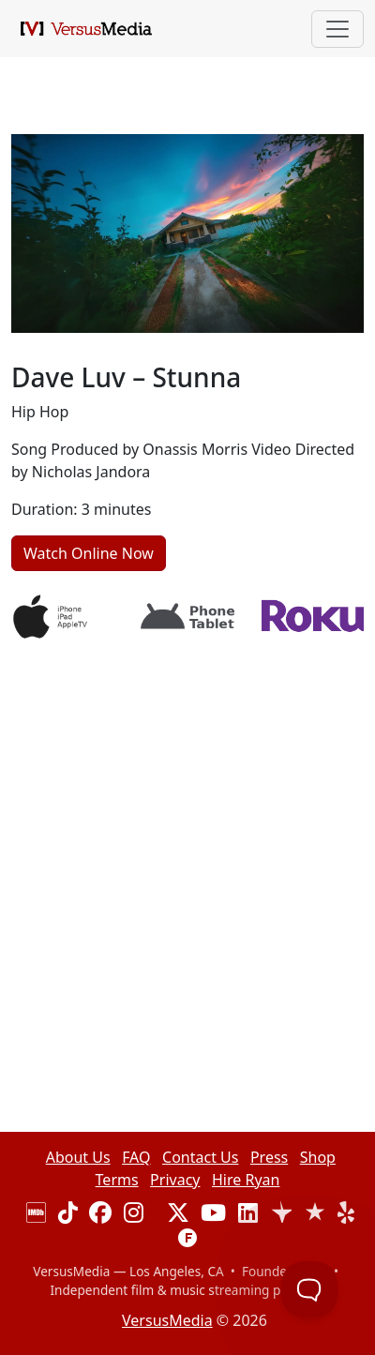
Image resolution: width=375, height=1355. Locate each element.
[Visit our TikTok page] (68, 1215)
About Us (78, 1157)
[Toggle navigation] (337, 29)
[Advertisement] (187, 841)
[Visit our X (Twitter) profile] (178, 1215)
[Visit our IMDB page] (36, 1215)
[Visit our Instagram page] (133, 1215)
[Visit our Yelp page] (346, 1215)
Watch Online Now (88, 553)
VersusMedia (167, 1320)
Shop (318, 1157)
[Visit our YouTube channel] (213, 1215)
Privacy (175, 1179)
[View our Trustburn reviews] (315, 1215)
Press (269, 1157)
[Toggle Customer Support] (309, 1289)
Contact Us (200, 1157)
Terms (117, 1179)
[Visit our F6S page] (187, 1241)
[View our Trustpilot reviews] (280, 1215)
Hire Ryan (245, 1179)
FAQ (136, 1157)
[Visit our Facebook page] (100, 1215)
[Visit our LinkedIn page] (248, 1215)
